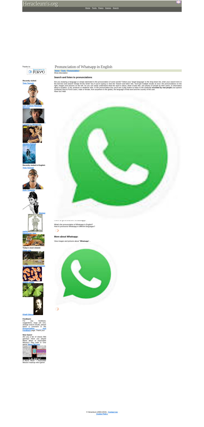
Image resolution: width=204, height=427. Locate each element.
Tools (94, 8)
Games (108, 8)
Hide (64, 91)
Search (116, 8)
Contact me (113, 412)
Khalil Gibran (33, 314)
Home (87, 8)
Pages (100, 8)
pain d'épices (28, 106)
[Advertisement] (100, 38)
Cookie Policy (102, 414)
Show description (61, 73)
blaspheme (27, 233)
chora (25, 250)
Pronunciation (73, 71)
